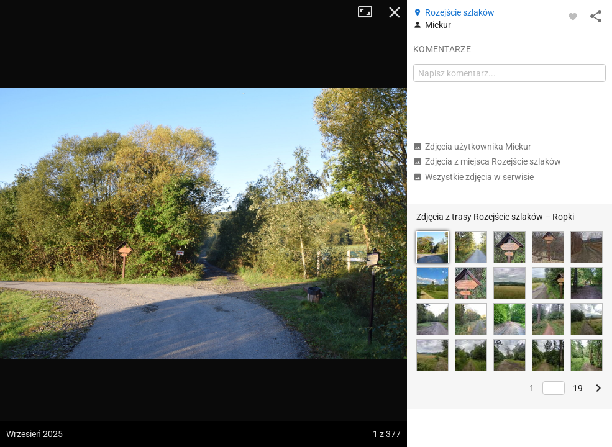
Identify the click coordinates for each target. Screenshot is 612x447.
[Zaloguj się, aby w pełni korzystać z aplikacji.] (573, 16)
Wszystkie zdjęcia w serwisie (473, 177)
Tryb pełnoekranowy (369, 12)
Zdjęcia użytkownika (472, 146)
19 (578, 388)
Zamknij (394, 12)
